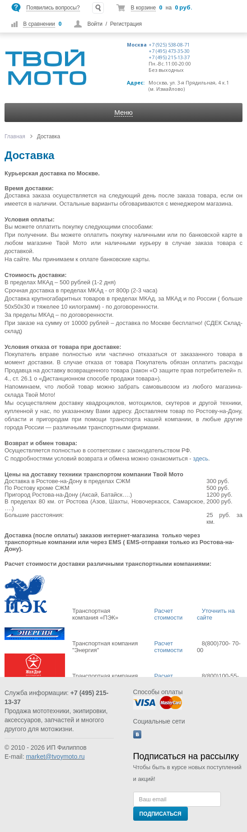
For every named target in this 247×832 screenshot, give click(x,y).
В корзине (143, 8)
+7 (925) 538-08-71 (169, 45)
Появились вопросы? (52, 8)
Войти (95, 24)
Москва (137, 45)
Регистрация (126, 24)
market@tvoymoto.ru (55, 756)
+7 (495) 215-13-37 (169, 57)
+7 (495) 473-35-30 (169, 51)
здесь (200, 458)
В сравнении (39, 24)
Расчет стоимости (169, 614)
